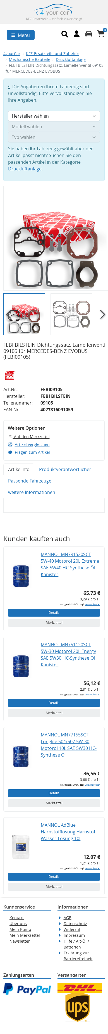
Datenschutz (75, 923)
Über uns (18, 923)
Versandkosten (92, 604)
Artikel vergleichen (29, 444)
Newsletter (19, 941)
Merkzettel (54, 622)
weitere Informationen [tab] (31, 492)
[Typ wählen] (54, 137)
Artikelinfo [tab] (19, 469)
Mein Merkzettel (24, 935)
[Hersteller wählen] (54, 116)
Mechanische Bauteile (29, 59)
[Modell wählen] (54, 126)
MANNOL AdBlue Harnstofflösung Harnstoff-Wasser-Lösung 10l (69, 832)
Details (54, 612)
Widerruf (72, 929)
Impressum (74, 935)
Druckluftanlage (71, 59)
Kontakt (16, 917)
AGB (67, 917)
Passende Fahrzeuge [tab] (29, 481)
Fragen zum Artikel (29, 452)
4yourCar (11, 53)
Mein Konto (20, 929)
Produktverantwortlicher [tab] (65, 469)
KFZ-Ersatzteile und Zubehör (52, 53)
